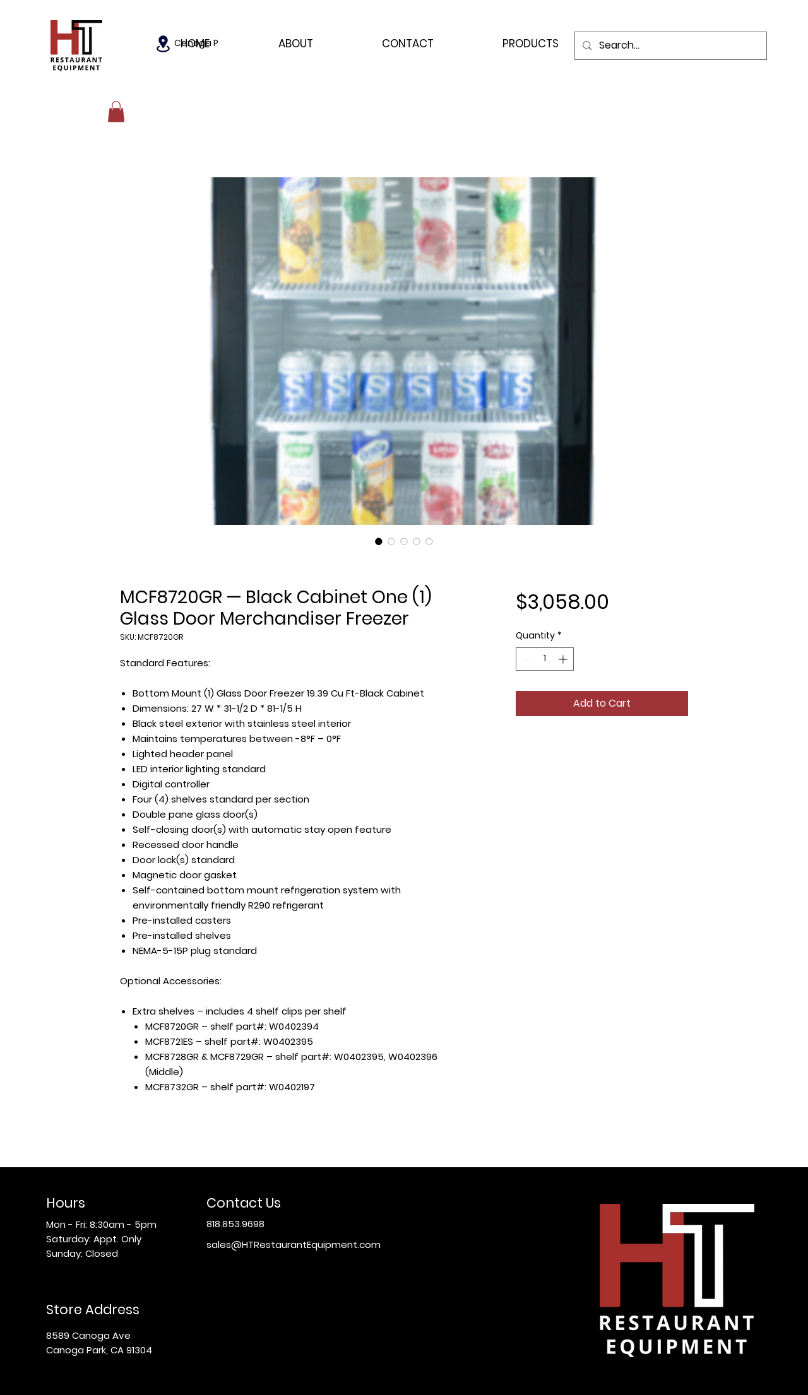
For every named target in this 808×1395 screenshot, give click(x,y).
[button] (116, 111)
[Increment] (564, 659)
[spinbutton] (544, 659)
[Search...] (669, 45)
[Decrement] (525, 659)
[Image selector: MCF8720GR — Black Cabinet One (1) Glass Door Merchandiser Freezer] (378, 541)
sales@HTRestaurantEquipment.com (293, 1244)
